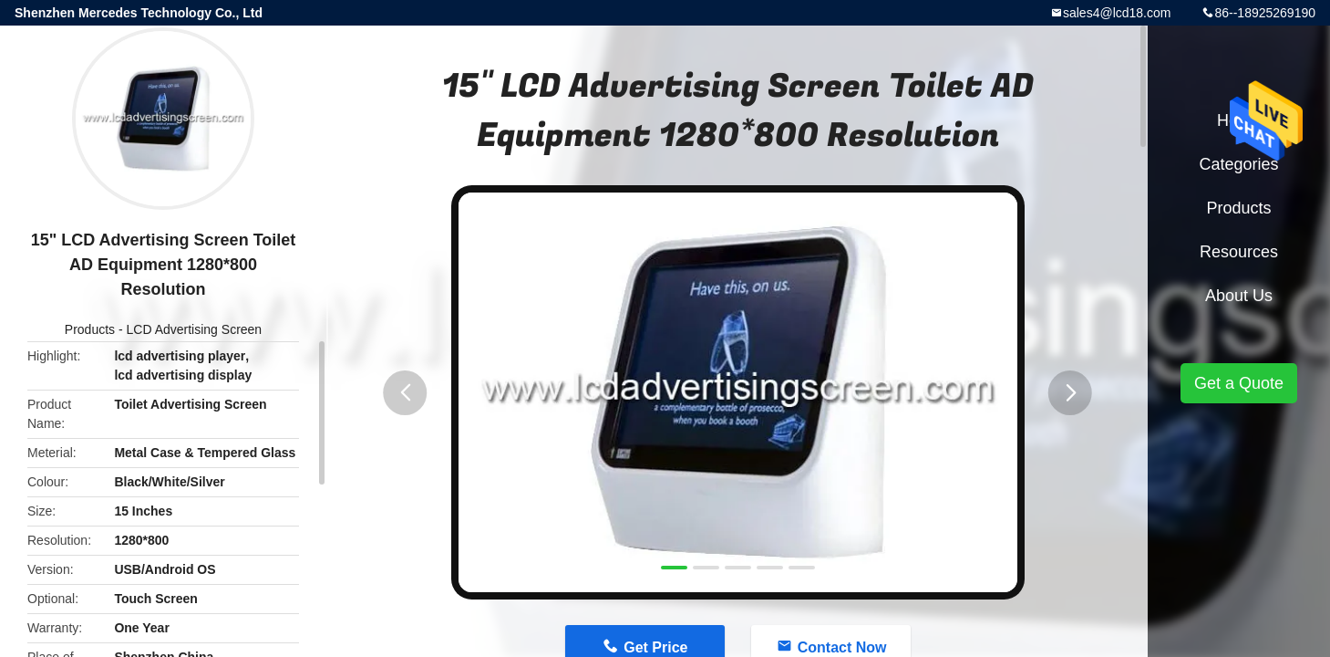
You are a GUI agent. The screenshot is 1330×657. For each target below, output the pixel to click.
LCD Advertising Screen (195, 329)
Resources (1239, 252)
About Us (1239, 296)
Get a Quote (1239, 383)
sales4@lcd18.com (1117, 12)
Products (90, 329)
